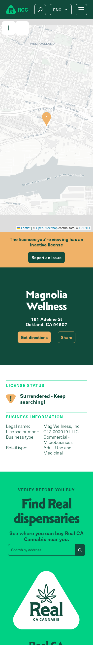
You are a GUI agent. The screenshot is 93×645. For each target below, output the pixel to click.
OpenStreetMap (47, 228)
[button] (8, 28)
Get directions (34, 337)
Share (66, 337)
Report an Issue (46, 257)
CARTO (84, 228)
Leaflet (24, 228)
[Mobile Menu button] (81, 9)
